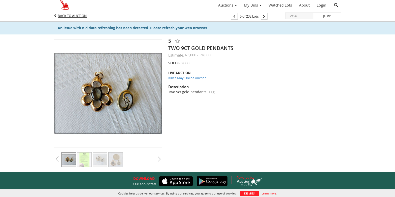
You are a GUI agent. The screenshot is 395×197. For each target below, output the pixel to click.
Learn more (268, 193)
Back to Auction (72, 16)
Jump (327, 16)
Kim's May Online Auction (187, 78)
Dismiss (249, 193)
